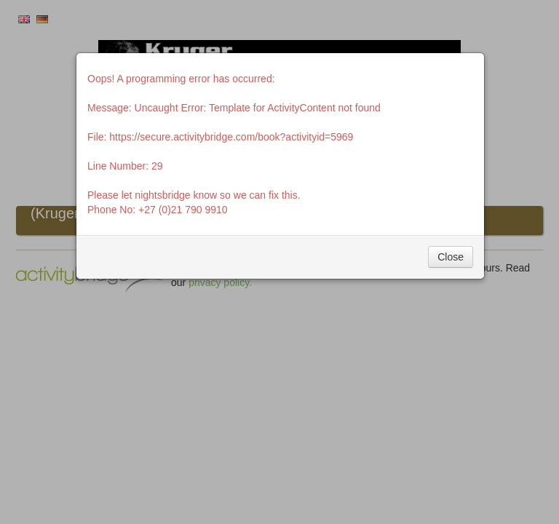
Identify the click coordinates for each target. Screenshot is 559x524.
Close (450, 257)
